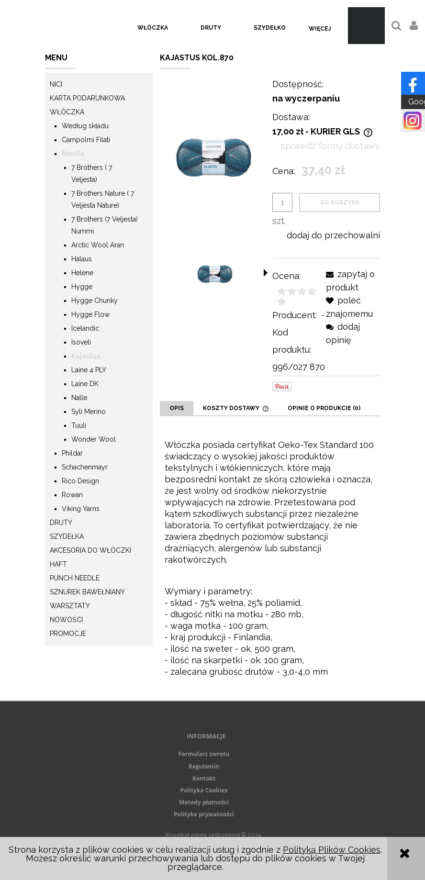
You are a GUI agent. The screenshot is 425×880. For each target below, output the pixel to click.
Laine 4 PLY (88, 370)
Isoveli (81, 342)
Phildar (72, 453)
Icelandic (85, 328)
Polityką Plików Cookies (331, 850)
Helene (82, 273)
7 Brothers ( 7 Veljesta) (91, 173)
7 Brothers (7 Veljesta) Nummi (104, 225)
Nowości (66, 620)
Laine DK (85, 384)
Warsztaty (70, 606)
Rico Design (80, 481)
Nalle (79, 397)
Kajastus (85, 356)
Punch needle (75, 578)
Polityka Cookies (204, 790)
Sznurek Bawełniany (87, 592)
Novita (73, 153)
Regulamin (204, 766)
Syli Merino (88, 411)
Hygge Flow (90, 314)
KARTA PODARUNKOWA (87, 98)
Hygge (81, 286)
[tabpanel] (270, 558)
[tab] (176, 408)
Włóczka (67, 112)
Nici (56, 84)
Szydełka (67, 536)
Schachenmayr (85, 467)
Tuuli (78, 425)
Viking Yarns (81, 508)
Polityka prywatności (204, 814)
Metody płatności (203, 802)
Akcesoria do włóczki (90, 550)
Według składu (85, 126)
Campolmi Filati (86, 140)
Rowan (72, 495)
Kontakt (203, 778)
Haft (58, 564)
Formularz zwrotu (204, 754)
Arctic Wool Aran (97, 245)
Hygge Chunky (94, 300)
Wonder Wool (93, 439)
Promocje (68, 633)
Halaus (81, 259)
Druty (61, 522)
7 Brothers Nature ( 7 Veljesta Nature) (102, 199)
